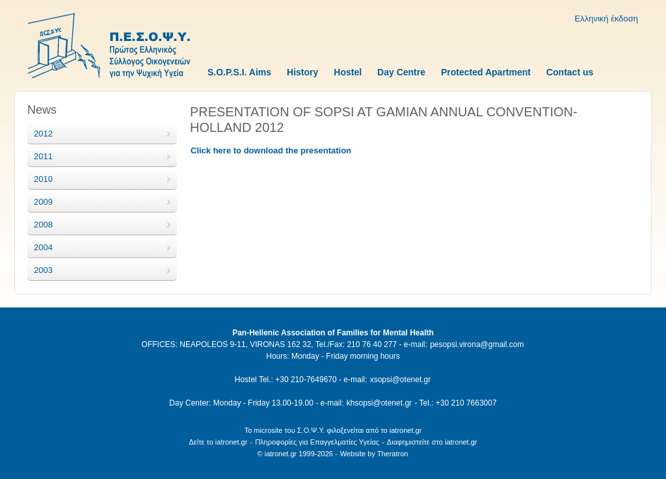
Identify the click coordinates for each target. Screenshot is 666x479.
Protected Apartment (486, 72)
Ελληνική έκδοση (607, 18)
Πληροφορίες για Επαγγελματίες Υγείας (317, 442)
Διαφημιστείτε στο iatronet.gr (432, 442)
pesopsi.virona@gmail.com (477, 344)
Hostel (348, 72)
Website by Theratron (374, 454)
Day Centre (401, 72)
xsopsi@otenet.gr (400, 379)
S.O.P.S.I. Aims (239, 72)
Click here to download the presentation (271, 150)
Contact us (569, 72)
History (302, 72)
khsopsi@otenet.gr (379, 403)
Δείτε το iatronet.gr (218, 442)
